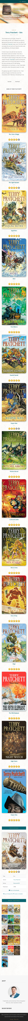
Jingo (14, 664)
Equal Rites (14, 230)
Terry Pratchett (16, 879)
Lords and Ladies (14, 519)
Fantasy (14, 30)
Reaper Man (14, 423)
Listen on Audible (18, 894)
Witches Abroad (14, 471)
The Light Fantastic (14, 182)
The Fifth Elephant (14, 713)
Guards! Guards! (14, 375)
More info (16, 1019)
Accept (11, 1019)
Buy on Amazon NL (8, 894)
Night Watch (14, 761)
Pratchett (10, 44)
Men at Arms (14, 567)
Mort (14, 278)
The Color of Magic (14, 134)
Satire (9, 81)
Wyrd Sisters (14, 327)
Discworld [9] (16, 883)
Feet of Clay (14, 616)
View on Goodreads (14, 890)
